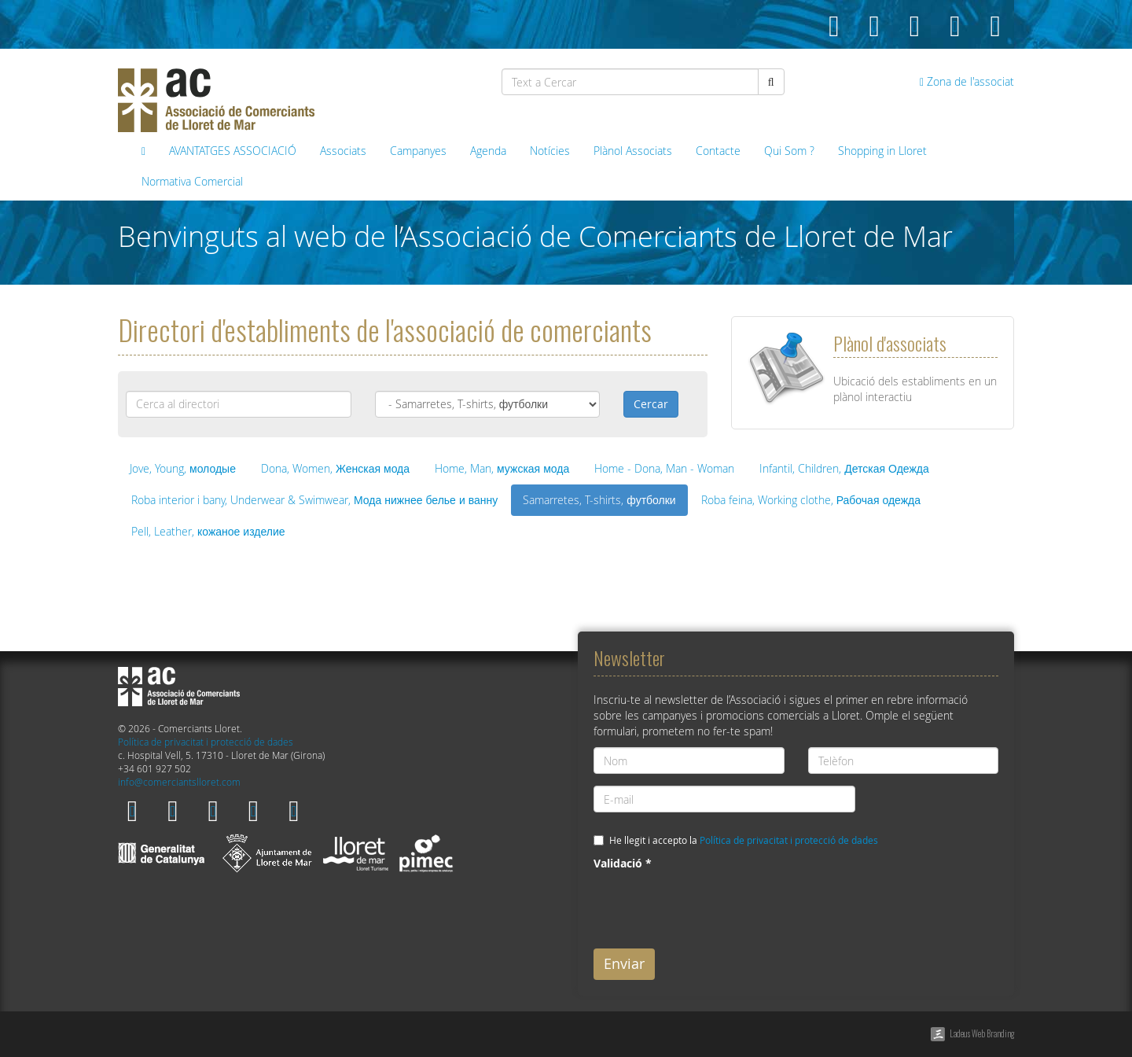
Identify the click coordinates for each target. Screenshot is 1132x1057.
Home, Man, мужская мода (502, 468)
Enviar (624, 963)
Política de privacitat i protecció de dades (205, 742)
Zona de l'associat (967, 81)
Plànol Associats (633, 150)
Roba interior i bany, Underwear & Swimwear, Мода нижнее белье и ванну (314, 499)
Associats (343, 150)
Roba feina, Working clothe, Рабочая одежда (811, 499)
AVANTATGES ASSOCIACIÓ (232, 150)
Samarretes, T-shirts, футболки (599, 499)
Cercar (651, 403)
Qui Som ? (789, 150)
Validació (623, 863)
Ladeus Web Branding (982, 1033)
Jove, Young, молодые (183, 468)
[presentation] (713, 906)
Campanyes (418, 150)
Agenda (488, 150)
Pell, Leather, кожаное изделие (208, 531)
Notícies (550, 150)
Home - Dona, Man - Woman (664, 468)
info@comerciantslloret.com (179, 782)
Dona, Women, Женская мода (335, 468)
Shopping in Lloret (882, 150)
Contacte (718, 150)
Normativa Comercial (192, 181)
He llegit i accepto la (743, 840)
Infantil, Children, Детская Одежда (844, 468)
